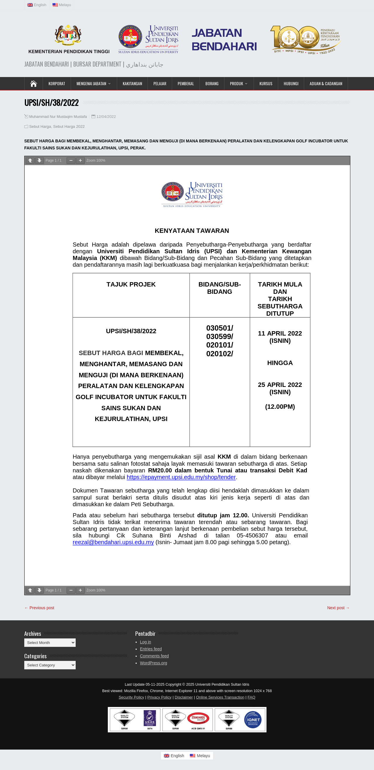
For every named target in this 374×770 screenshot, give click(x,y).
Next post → (338, 607)
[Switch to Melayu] (200, 755)
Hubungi (291, 83)
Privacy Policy (159, 697)
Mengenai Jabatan (91, 83)
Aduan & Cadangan (326, 83)
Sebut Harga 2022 (69, 126)
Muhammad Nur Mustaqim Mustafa (58, 117)
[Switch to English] (174, 755)
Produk (236, 83)
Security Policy (131, 697)
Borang (212, 83)
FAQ (251, 697)
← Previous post (39, 607)
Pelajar (159, 83)
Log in (145, 642)
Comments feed (154, 656)
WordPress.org (153, 663)
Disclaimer (184, 697)
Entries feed (151, 649)
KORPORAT (57, 83)
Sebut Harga (40, 126)
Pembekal (186, 83)
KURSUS (265, 83)
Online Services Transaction (220, 697)
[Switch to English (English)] (37, 5)
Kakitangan (132, 83)
